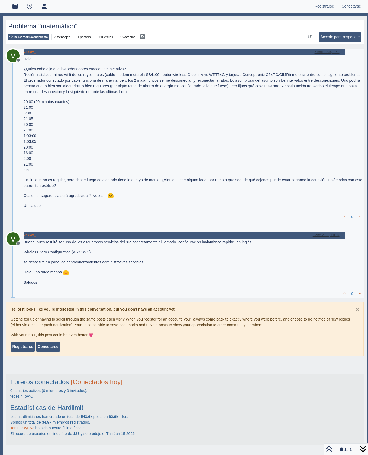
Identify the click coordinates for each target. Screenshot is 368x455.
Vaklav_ (30, 52)
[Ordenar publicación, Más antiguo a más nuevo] (309, 37)
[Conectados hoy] (96, 381)
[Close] (357, 309)
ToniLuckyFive (22, 428)
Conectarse (48, 346)
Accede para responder (340, 37)
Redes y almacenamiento (28, 37)
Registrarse (22, 346)
